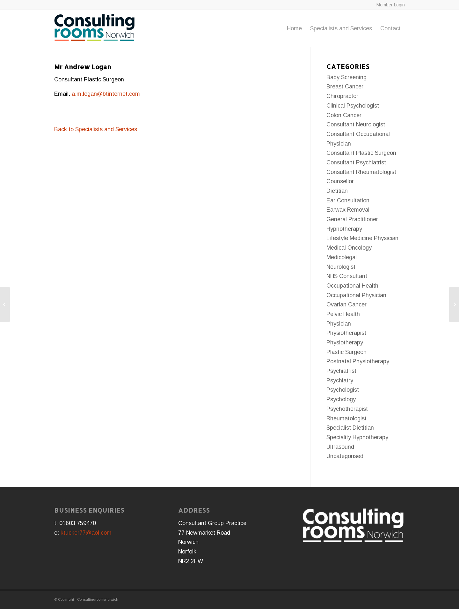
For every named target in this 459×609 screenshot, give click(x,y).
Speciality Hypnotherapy (357, 437)
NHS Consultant (346, 276)
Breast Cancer (344, 86)
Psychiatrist (341, 371)
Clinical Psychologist (352, 105)
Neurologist (340, 267)
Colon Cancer (343, 115)
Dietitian (337, 191)
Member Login (390, 4)
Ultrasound (340, 447)
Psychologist (342, 390)
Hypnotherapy (344, 229)
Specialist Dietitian (350, 428)
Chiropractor (342, 96)
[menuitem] (294, 28)
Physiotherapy (344, 342)
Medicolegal (341, 257)
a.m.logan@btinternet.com (106, 94)
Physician (338, 323)
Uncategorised (344, 456)
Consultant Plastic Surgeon (361, 153)
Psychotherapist (347, 409)
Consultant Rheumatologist (361, 172)
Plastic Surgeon (346, 352)
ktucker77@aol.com (86, 533)
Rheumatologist (346, 418)
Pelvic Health (343, 314)
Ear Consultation (347, 200)
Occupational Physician (356, 295)
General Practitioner (352, 219)
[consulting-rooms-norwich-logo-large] (94, 28)
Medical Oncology (349, 247)
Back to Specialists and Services (95, 129)
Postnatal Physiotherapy (357, 361)
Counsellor (340, 181)
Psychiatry (339, 380)
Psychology (341, 399)
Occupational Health (352, 285)
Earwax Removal (347, 210)
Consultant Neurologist (355, 124)
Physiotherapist (346, 333)
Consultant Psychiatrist (356, 162)
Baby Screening (346, 77)
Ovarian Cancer (346, 304)
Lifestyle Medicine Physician (362, 238)
